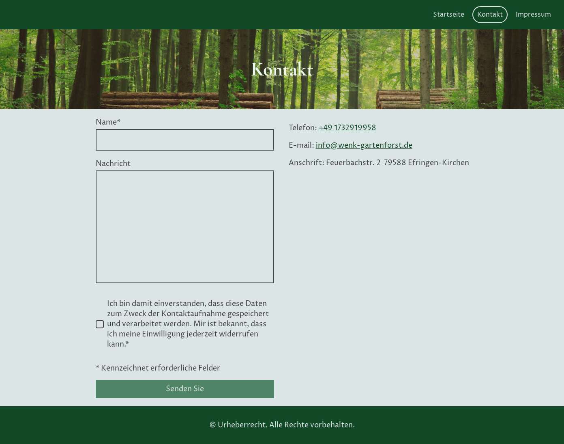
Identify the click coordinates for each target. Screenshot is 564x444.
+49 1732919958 (347, 128)
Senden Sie (185, 389)
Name (108, 122)
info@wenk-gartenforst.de (364, 145)
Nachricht (113, 164)
